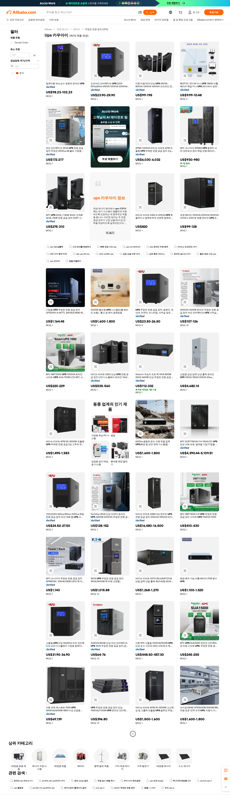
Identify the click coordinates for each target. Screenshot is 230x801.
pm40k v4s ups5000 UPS (52, 780)
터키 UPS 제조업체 (130, 780)
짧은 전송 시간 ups (206, 254)
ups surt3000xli (131, 247)
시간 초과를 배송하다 (80, 247)
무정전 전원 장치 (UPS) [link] (96, 29)
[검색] (150, 12)
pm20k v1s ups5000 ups (42, 788)
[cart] (181, 12)
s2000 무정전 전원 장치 (123, 788)
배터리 (76, 29)
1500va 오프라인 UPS (185, 247)
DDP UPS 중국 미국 (57, 254)
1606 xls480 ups (104, 254)
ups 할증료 (17, 788)
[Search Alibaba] (90, 12)
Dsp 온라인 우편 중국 (157, 247)
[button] (140, 12)
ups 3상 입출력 (55, 247)
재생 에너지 (63, 29)
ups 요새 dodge (154, 780)
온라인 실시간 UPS (180, 254)
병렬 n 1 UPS (148, 788)
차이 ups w (167, 788)
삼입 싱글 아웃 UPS (130, 254)
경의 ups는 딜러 (79, 780)
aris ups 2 (98, 788)
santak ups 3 (204, 780)
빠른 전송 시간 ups (107, 247)
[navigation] (24, 382)
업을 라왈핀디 (73, 261)
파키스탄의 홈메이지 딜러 (73, 788)
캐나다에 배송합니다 (180, 780)
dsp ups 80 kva (81, 254)
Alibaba (48, 29)
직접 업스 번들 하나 (104, 780)
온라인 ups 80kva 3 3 (21, 780)
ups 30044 (53, 261)
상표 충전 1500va (155, 254)
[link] (226, 770)
